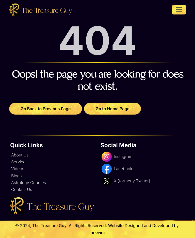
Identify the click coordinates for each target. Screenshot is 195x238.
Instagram (117, 157)
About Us (20, 154)
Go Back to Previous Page (46, 108)
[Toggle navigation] (179, 9)
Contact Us (21, 189)
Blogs (16, 175)
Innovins (97, 232)
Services (19, 161)
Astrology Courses (28, 182)
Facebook (117, 169)
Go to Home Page (112, 108)
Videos (17, 168)
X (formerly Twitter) (126, 181)
